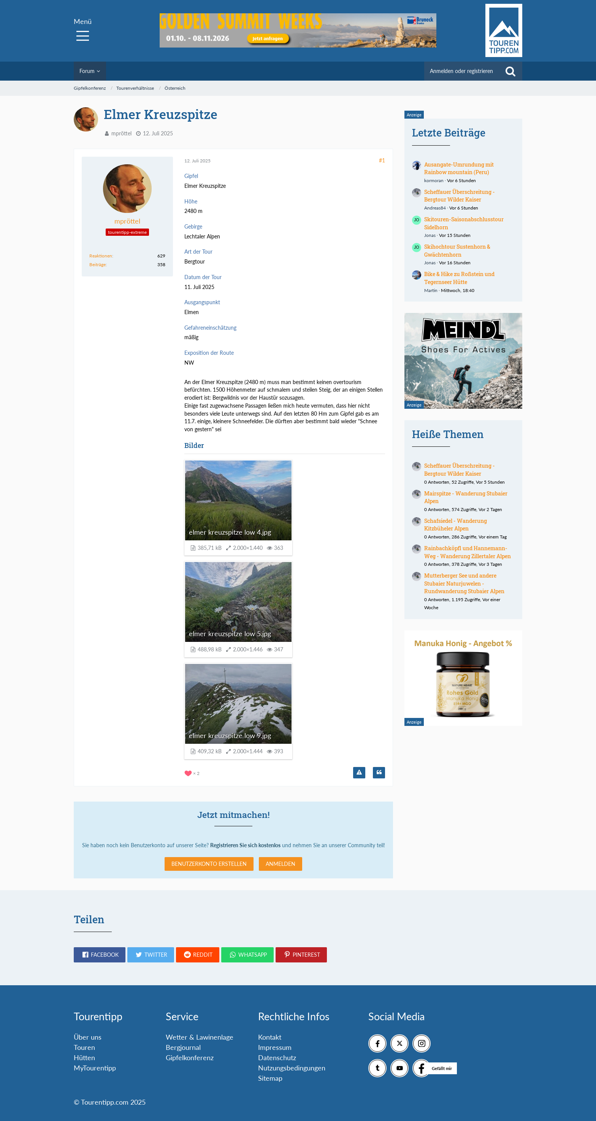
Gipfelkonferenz (190, 1057)
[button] (99, 954)
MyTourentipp (95, 1068)
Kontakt (269, 1037)
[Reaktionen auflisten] (192, 772)
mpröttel (121, 133)
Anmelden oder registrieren (461, 71)
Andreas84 (435, 208)
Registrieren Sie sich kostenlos (245, 845)
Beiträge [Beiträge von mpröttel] (97, 264)
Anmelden (280, 864)
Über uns (87, 1037)
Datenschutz (277, 1057)
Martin (430, 290)
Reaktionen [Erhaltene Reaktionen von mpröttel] (100, 256)
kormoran (434, 180)
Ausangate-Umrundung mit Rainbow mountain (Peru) (459, 168)
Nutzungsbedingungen (291, 1068)
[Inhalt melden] (359, 772)
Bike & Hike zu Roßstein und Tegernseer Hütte (459, 278)
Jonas (430, 235)
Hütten (84, 1057)
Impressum (275, 1047)
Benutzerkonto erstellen (209, 864)
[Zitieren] (379, 772)
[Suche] (510, 71)
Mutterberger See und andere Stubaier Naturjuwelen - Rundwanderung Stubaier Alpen (464, 583)
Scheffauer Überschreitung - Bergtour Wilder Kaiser (459, 195)
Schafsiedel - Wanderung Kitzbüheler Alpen (455, 524)
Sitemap (270, 1078)
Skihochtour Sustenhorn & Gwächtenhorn (457, 250)
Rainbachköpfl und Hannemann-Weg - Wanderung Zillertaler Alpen (467, 552)
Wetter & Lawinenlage (199, 1037)
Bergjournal (183, 1047)
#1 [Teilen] (382, 160)
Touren (84, 1047)
